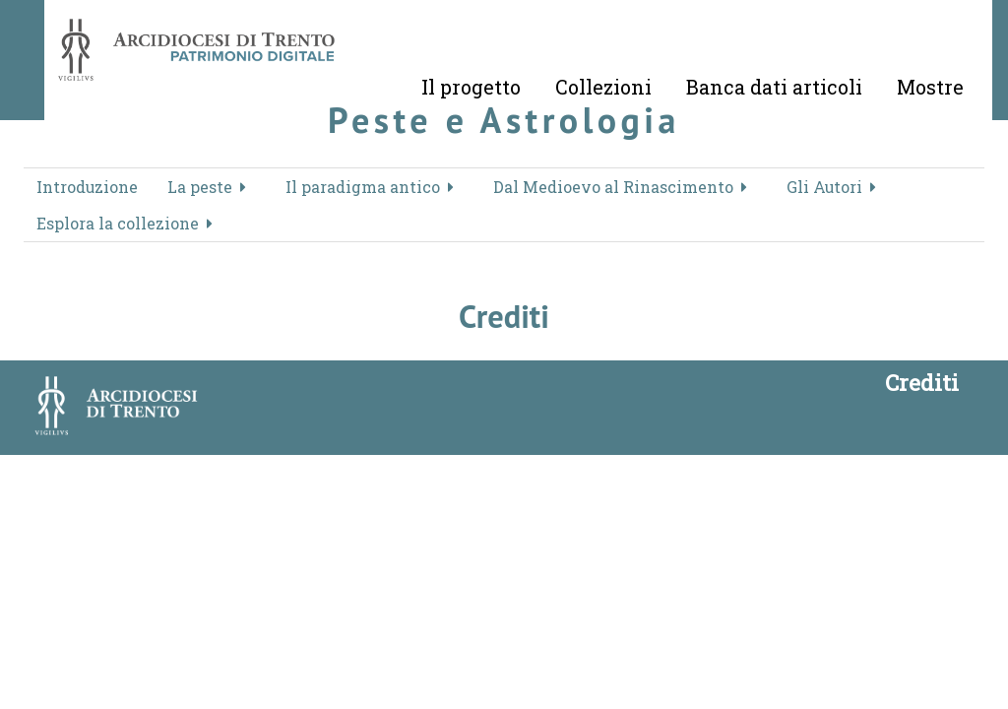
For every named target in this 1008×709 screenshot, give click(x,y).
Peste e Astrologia (504, 120)
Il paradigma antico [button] (362, 186)
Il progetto (471, 86)
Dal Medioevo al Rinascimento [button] (613, 186)
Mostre (930, 86)
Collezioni (603, 86)
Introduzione (87, 186)
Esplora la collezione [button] (117, 223)
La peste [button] (199, 186)
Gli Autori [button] (824, 186)
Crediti (922, 382)
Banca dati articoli (774, 86)
